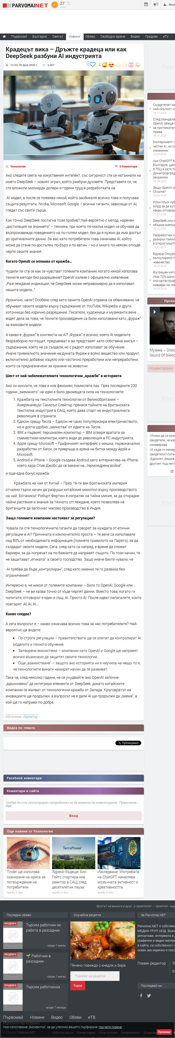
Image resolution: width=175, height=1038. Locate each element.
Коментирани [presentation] (161, 368)
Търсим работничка (43, 986)
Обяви (75, 1017)
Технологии (18, 166)
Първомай (13, 1017)
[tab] (161, 368)
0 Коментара (128, 166)
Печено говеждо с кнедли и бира (98, 965)
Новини (74, 36)
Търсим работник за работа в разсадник (43, 927)
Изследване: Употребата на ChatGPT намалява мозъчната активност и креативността (118, 879)
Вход (73, 816)
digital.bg (30, 716)
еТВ (91, 1017)
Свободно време (113, 36)
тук (8, 806)
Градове (151, 36)
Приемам (164, 1032)
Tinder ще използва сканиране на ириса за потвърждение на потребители (26, 879)
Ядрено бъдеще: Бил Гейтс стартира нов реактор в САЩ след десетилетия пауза (69, 879)
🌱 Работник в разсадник (38, 958)
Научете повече (110, 1027)
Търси (78, 985)
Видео (57, 1017)
